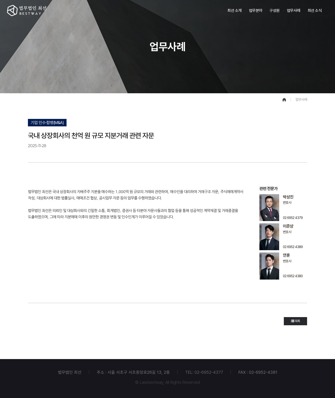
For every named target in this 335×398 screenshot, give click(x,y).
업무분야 (255, 10)
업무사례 (293, 10)
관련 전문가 (268, 188)
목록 (295, 321)
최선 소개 (234, 10)
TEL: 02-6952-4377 (204, 372)
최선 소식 (315, 10)
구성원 (274, 10)
